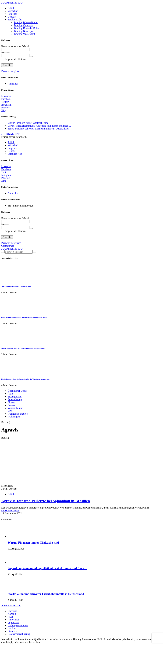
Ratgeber (12, 13)
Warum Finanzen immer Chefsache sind (28, 123)
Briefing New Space (24, 31)
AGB (10, 616)
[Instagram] (6, 104)
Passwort (6, 52)
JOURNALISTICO (11, 2)
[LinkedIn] (6, 96)
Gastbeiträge (7, 245)
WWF (11, 410)
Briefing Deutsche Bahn (26, 28)
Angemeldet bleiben (13, 59)
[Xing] (3, 110)
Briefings (15, 19)
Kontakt (12, 613)
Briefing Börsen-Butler (26, 22)
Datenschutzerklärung (19, 634)
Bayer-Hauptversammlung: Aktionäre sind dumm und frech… (39, 125)
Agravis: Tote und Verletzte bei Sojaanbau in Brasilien (45, 501)
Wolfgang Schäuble (18, 413)
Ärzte (10, 393)
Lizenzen (12, 631)
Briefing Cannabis (23, 25)
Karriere (12, 628)
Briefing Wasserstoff (24, 34)
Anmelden (13, 83)
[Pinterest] (5, 107)
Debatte (12, 16)
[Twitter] (5, 101)
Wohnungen (14, 416)
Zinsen (11, 402)
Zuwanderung (15, 399)
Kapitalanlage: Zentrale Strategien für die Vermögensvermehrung (25, 379)
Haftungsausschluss (18, 625)
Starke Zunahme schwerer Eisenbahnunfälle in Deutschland (38, 128)
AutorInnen (13, 619)
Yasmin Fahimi (15, 408)
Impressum (13, 622)
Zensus (11, 405)
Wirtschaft (13, 11)
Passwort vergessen (11, 71)
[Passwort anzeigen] (31, 56)
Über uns (12, 611)
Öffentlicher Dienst (17, 390)
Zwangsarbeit (14, 396)
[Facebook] (6, 99)
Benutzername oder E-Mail (15, 46)
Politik (11, 8)
